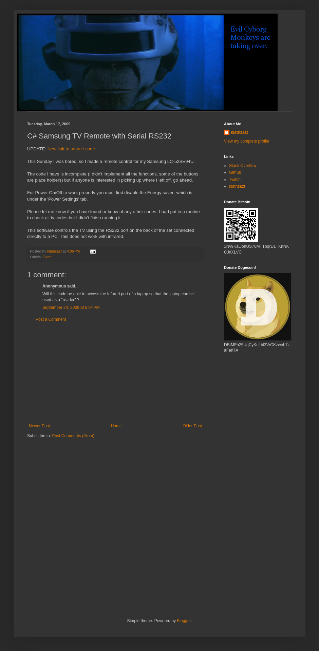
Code (47, 257)
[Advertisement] (115, 372)
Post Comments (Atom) (73, 435)
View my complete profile (246, 141)
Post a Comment (51, 319)
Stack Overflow (243, 165)
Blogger (184, 620)
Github (235, 172)
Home (116, 426)
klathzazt (239, 132)
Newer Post (39, 426)
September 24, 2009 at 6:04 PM (70, 307)
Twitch (235, 179)
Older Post (192, 426)
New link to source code (71, 148)
